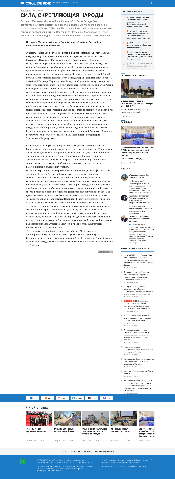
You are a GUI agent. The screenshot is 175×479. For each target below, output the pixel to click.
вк (32, 398)
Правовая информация (104, 451)
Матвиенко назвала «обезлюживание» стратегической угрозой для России (138, 349)
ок (47, 398)
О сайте (64, 451)
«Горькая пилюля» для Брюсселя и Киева (139, 176)
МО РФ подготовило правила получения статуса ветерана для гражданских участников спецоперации (137, 319)
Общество (58, 441)
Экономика (115, 441)
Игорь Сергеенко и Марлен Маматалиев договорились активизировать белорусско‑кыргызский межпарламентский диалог (138, 22)
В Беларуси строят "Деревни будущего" (120, 430)
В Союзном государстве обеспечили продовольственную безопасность (137, 103)
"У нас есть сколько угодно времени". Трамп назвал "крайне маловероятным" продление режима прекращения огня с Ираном (137, 335)
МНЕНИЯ (124, 169)
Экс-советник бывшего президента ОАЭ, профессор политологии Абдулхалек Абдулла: (139, 361)
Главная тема (25, 10)
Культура (30, 441)
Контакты (75, 451)
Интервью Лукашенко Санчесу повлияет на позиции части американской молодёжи (140, 199)
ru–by (92, 398)
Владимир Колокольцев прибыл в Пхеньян (138, 372)
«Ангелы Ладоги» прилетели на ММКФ (36, 430)
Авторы (87, 451)
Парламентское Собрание (133, 75)
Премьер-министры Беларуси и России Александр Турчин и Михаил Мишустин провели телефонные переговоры (137, 276)
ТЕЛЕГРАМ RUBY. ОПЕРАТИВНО (134, 249)
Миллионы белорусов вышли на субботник (65, 430)
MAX (106, 398)
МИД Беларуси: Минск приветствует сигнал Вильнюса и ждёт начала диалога (139, 45)
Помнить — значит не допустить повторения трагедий (139, 218)
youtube (62, 398)
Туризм (85, 441)
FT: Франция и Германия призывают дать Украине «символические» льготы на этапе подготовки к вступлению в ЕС (138, 290)
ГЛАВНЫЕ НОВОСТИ (131, 12)
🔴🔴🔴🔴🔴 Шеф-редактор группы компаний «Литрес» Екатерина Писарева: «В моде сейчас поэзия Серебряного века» (138, 305)
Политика (126, 122)
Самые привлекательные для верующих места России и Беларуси (94, 431)
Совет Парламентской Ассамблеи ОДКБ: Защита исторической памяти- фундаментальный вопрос (137, 151)
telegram (77, 398)
